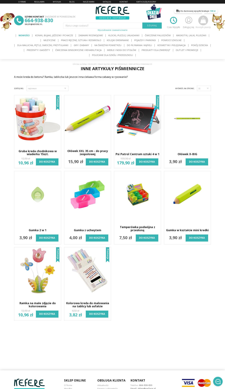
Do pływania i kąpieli (139, 45)
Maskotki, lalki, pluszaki (191, 35)
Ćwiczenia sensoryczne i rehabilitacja (78, 50)
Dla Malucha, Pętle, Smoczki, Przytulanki (42, 45)
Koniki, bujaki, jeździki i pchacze (54, 35)
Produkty (92, 64)
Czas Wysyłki (173, 22)
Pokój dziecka (199, 45)
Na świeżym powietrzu (107, 45)
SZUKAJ (152, 25)
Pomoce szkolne (171, 40)
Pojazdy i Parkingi (145, 40)
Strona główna (80, 64)
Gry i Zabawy (81, 45)
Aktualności (102, 385)
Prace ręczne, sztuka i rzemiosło (81, 40)
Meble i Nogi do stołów (121, 50)
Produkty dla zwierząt (156, 50)
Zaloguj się (188, 22)
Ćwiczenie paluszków (158, 35)
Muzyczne (49, 40)
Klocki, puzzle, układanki (123, 35)
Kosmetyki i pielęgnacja (171, 45)
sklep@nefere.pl (33, 24)
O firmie (68, 385)
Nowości (24, 35)
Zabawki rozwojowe (90, 35)
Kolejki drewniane (118, 40)
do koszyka (47, 161)
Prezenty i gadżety (38, 50)
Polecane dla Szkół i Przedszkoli (112, 55)
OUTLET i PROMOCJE (187, 50)
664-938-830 (39, 20)
